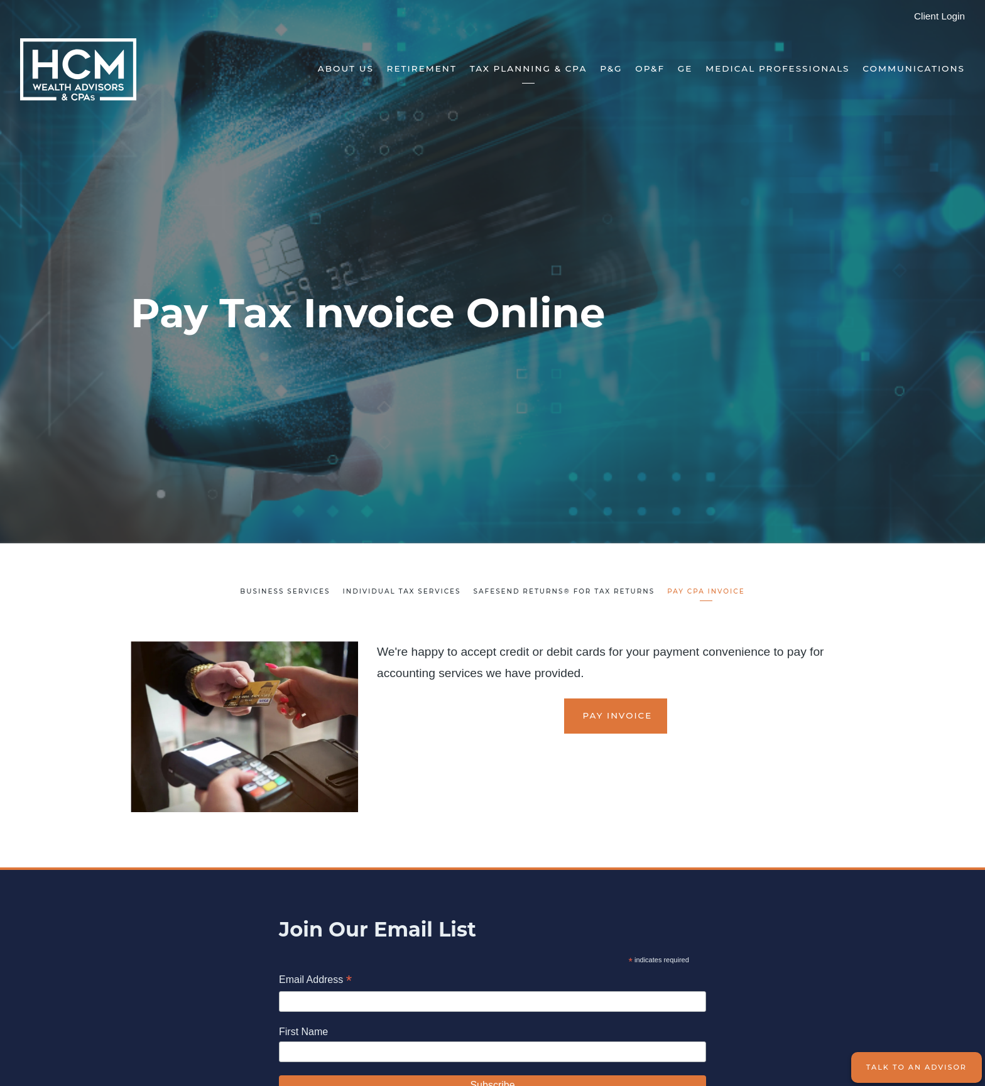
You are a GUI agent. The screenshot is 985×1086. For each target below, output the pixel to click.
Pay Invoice (615, 715)
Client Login (939, 16)
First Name (303, 1031)
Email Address (315, 980)
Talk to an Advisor (916, 1067)
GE (685, 68)
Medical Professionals (777, 68)
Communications (914, 68)
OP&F (650, 68)
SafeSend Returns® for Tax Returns (564, 591)
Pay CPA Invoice (705, 591)
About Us (346, 68)
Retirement (422, 68)
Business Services (285, 591)
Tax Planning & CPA (528, 68)
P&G (611, 68)
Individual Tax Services (401, 591)
